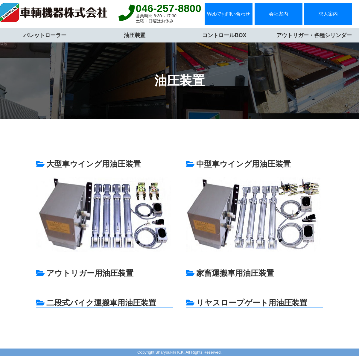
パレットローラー (44, 35)
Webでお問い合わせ (228, 13)
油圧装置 (134, 35)
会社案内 (278, 13)
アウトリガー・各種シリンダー (314, 35)
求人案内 (328, 13)
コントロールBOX (224, 35)
